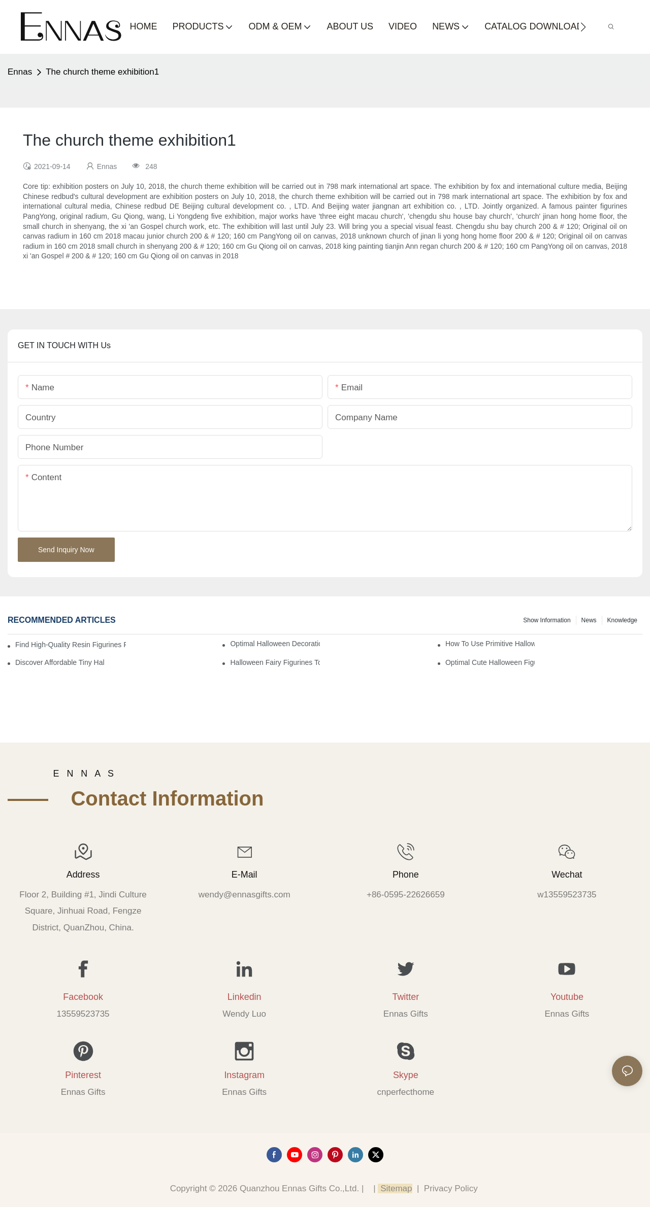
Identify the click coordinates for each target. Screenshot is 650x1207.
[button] (583, 26)
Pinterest (83, 1075)
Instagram (244, 1075)
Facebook (83, 997)
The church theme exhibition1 (102, 72)
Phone (406, 874)
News (589, 620)
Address (83, 874)
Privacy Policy (451, 1188)
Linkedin (245, 997)
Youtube (566, 997)
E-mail (244, 874)
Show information (546, 620)
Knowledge (622, 620)
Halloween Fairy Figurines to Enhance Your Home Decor (274, 662)
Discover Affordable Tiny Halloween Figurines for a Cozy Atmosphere (60, 662)
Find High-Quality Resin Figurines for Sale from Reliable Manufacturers (70, 645)
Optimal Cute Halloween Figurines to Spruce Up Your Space (490, 662)
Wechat (566, 874)
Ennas (20, 72)
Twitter (405, 997)
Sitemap (395, 1188)
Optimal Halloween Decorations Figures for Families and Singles (274, 644)
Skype (405, 1075)
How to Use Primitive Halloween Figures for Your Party (490, 644)
